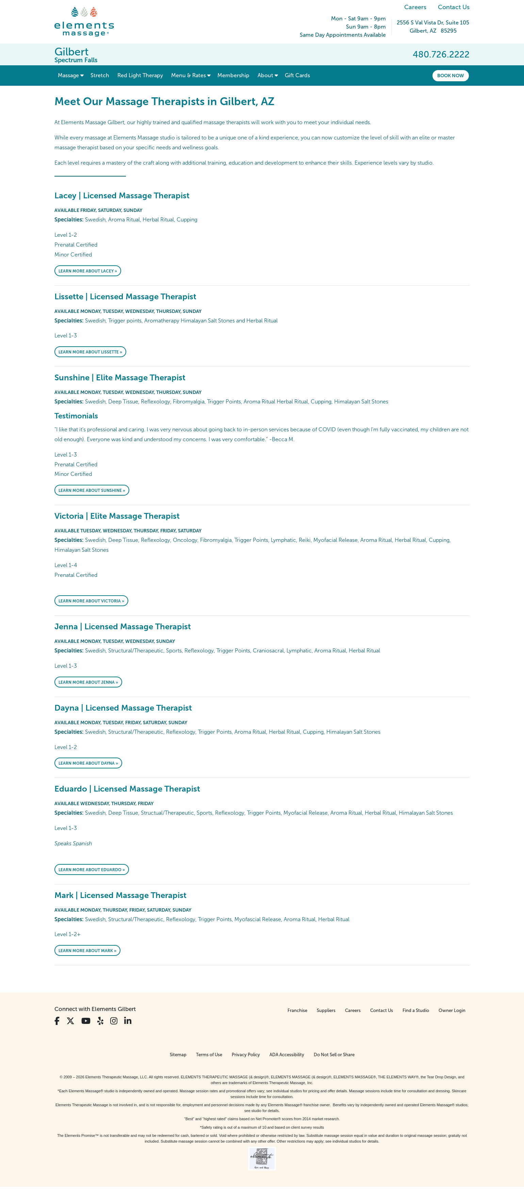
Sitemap (178, 1054)
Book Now (450, 75)
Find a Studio (416, 1010)
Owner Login (452, 1010)
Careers (415, 7)
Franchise (297, 1010)
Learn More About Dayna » (88, 763)
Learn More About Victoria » (91, 601)
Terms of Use (209, 1054)
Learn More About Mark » (87, 950)
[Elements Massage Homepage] (89, 22)
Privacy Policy (246, 1054)
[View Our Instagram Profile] (114, 1021)
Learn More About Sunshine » (92, 490)
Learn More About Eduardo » (92, 869)
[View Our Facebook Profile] (57, 1021)
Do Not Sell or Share (334, 1054)
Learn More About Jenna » (88, 682)
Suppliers (326, 1010)
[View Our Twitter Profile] (70, 1021)
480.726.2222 (441, 54)
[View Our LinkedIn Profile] (127, 1021)
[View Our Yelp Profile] (100, 1021)
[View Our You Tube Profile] (86, 1021)
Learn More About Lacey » (88, 271)
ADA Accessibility (286, 1054)
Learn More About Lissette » (90, 352)
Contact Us (454, 7)
